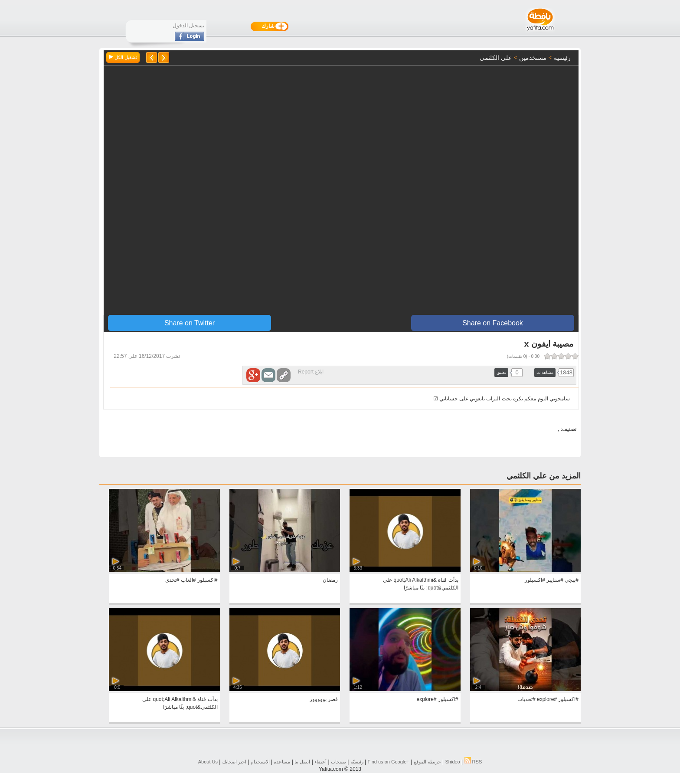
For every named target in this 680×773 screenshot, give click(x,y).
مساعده (282, 761)
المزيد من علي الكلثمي (544, 476)
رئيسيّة (356, 761)
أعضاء (320, 761)
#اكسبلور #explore (437, 699)
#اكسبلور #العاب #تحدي (191, 580)
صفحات (338, 761)
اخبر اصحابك (234, 761)
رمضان (330, 580)
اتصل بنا (302, 761)
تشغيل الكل (123, 57)
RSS (473, 761)
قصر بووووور (324, 699)
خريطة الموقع (427, 761)
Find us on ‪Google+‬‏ (388, 761)
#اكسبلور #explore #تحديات (548, 699)
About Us (208, 761)
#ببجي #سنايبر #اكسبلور (552, 580)
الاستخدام (260, 761)
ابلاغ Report (311, 372)
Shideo (452, 761)
